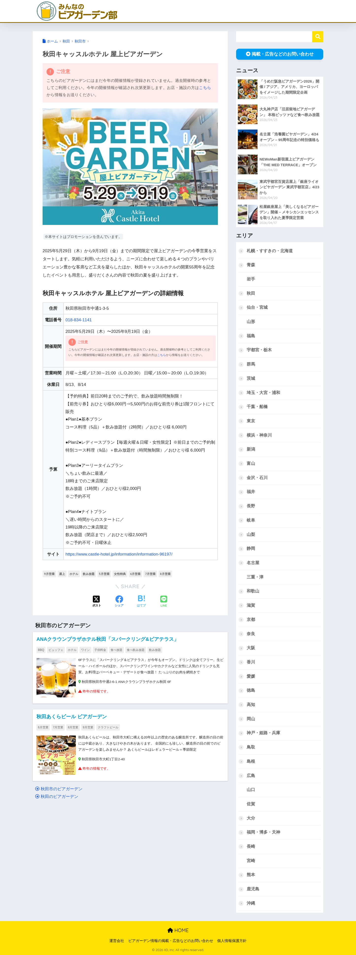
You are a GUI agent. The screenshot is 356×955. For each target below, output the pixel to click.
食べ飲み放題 (136, 650)
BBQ (41, 650)
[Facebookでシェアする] (119, 601)
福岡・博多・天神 (263, 832)
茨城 (251, 378)
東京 (251, 421)
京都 (251, 619)
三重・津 (255, 577)
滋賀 (251, 605)
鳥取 (251, 747)
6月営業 (135, 574)
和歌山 (253, 591)
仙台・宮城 (257, 307)
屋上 (62, 574)
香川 (251, 662)
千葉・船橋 (257, 406)
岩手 (251, 279)
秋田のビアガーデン (56, 796)
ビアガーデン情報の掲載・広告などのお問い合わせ (170, 941)
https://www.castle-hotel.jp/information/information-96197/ (119, 554)
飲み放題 (89, 574)
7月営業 (150, 574)
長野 (251, 506)
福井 (251, 491)
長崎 (251, 846)
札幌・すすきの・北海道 (270, 251)
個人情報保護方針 (232, 941)
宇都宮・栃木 (259, 350)
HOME (178, 930)
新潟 (251, 449)
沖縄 (251, 903)
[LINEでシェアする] (163, 602)
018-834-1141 (78, 320)
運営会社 (116, 941)
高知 (251, 704)
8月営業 (165, 574)
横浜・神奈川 (259, 435)
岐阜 (251, 520)
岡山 (251, 719)
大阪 (251, 648)
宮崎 (251, 860)
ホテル (73, 574)
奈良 (251, 634)
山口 (251, 789)
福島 (251, 336)
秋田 (251, 293)
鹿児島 (253, 889)
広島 (251, 775)
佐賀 (251, 804)
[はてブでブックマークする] (141, 601)
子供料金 (100, 650)
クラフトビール (108, 727)
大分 (251, 818)
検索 (317, 36)
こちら (205, 88)
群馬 (251, 364)
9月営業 (49, 574)
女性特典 (120, 574)
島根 (251, 761)
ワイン (85, 650)
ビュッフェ (56, 650)
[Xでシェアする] (96, 601)
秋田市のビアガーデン (58, 789)
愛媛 (251, 676)
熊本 (251, 874)
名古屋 (253, 562)
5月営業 (104, 574)
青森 (251, 265)
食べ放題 (116, 650)
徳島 (251, 690)
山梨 (251, 534)
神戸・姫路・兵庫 (263, 733)
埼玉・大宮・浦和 (263, 392)
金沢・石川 (257, 477)
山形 (251, 321)
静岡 (251, 548)
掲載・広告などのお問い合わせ (280, 54)
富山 (251, 463)
